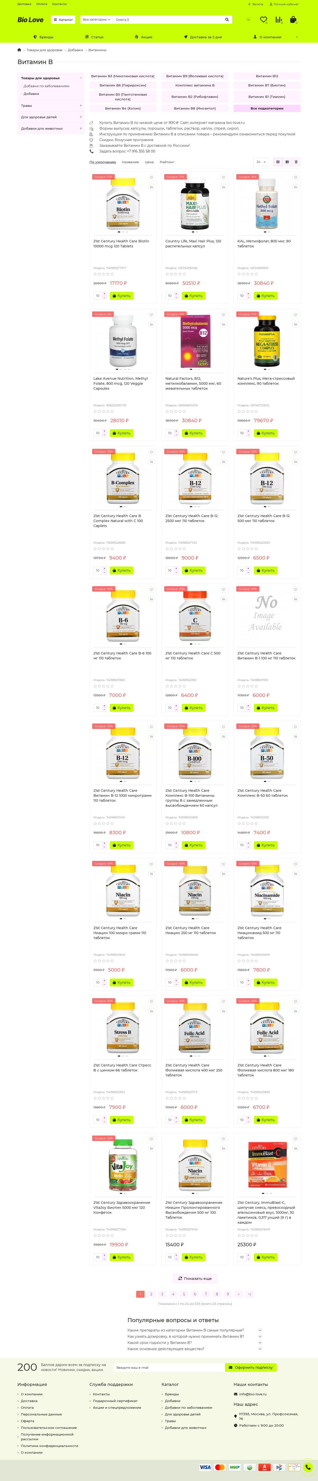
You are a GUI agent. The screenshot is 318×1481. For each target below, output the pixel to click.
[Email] (169, 1367)
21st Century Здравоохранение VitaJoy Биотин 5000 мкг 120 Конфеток (121, 1207)
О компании (267, 37)
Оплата (41, 4)
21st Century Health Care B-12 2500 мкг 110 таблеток (191, 518)
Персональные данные (41, 1414)
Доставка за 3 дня (203, 37)
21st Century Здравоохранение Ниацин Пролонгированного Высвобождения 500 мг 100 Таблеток (193, 1210)
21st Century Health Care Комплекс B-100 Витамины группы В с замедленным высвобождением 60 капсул (191, 798)
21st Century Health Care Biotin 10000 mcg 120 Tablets (121, 243)
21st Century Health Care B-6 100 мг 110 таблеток (122, 655)
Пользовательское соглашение (49, 1428)
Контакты (59, 4)
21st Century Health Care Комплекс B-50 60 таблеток (263, 793)
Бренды (43, 37)
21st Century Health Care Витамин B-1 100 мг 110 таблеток (266, 655)
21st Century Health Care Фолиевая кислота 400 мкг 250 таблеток (193, 1070)
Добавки (75, 50)
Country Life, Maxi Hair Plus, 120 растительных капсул (193, 243)
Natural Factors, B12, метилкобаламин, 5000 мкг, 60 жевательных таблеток (193, 383)
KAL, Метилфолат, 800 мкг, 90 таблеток (264, 243)
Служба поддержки (111, 1384)
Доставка (24, 4)
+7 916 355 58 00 (141, 151)
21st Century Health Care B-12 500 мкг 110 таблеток (264, 518)
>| (249, 1294)
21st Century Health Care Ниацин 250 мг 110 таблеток (190, 930)
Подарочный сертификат (115, 1401)
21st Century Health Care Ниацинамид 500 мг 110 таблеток (259, 933)
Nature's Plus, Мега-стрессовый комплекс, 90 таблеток (266, 381)
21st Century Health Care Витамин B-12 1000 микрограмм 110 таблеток (122, 795)
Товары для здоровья (44, 50)
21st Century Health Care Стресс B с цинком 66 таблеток (122, 1067)
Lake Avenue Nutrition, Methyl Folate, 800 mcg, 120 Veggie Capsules (120, 383)
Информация (32, 1384)
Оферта (27, 1421)
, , (268, 1416)
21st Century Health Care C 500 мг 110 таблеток (192, 655)
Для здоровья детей (52, 117)
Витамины (97, 50)
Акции (144, 37)
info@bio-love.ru (253, 1394)
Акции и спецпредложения (117, 1407)
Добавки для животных (52, 128)
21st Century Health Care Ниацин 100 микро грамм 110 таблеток (119, 933)
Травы (52, 105)
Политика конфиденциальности (49, 1446)
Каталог (63, 20)
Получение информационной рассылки (47, 1436)
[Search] (172, 19)
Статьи (94, 37)
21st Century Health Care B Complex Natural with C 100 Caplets (118, 521)
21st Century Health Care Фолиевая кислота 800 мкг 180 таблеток (266, 1070)
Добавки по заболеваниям (47, 86)
